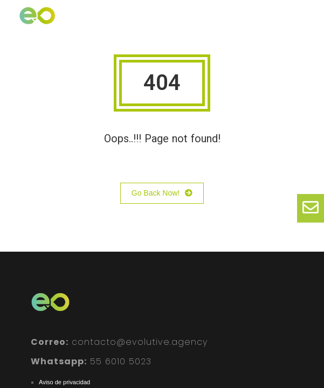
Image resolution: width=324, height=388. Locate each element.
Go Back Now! (162, 193)
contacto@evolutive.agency (119, 342)
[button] (303, 23)
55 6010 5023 (91, 361)
